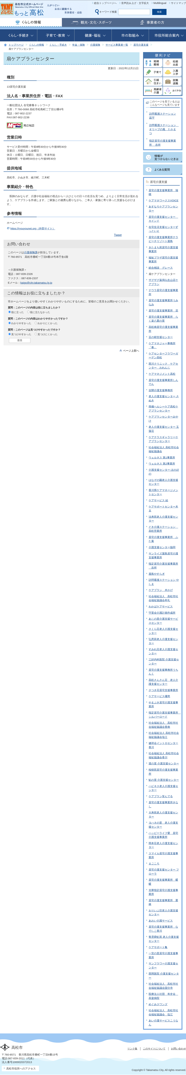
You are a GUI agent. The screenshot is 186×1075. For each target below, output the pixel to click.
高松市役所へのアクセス (21, 1068)
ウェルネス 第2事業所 (162, 463)
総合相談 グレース (161, 267)
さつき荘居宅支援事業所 (163, 690)
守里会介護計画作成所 (162, 612)
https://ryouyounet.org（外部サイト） (32, 228)
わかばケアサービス (161, 606)
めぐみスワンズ (158, 1004)
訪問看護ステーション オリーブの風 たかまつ (164, 129)
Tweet (118, 235)
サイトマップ (178, 3)
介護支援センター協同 (162, 547)
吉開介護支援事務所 (161, 390)
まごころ (154, 863)
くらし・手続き (58, 45)
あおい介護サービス (161, 920)
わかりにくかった (48, 323)
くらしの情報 (36, 45)
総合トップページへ (105, 3)
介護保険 (95, 45)
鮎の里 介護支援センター (164, 779)
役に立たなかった (40, 312)
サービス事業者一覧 (117, 45)
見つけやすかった (21, 334)
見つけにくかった (48, 334)
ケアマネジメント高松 (162, 373)
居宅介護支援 (140, 45)
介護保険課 (30, 252)
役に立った (17, 312)
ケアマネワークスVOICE (163, 200)
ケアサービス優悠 (159, 696)
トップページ (16, 45)
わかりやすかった (21, 323)
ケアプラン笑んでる (161, 796)
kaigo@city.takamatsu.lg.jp (36, 282)
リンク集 (132, 1048)
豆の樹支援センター (161, 337)
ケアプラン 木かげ (161, 590)
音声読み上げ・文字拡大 (135, 3)
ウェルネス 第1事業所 (162, 457)
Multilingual (159, 3)
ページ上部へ (131, 350)
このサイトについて (154, 1048)
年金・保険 (78, 45)
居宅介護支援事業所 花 (163, 310)
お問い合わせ (178, 1048)
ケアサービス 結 (158, 500)
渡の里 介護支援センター (164, 763)
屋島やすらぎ (157, 573)
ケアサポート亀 (158, 947)
